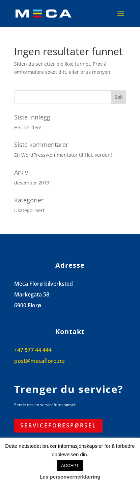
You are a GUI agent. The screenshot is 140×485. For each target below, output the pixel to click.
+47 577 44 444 (33, 350)
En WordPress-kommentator (46, 155)
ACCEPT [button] (70, 465)
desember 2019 (31, 182)
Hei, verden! (27, 127)
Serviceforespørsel (58, 425)
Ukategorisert (29, 210)
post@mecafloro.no (39, 361)
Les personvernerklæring (69, 477)
